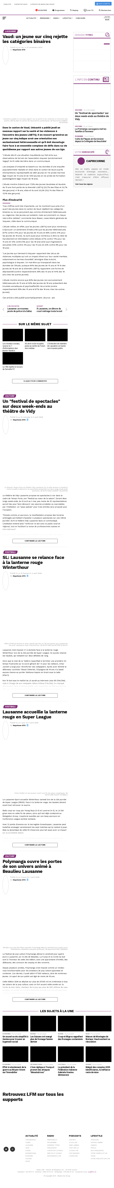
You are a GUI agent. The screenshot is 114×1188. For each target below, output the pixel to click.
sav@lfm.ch (92, 1173)
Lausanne (29, 1146)
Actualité (31, 18)
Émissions (44, 18)
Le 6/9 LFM (73, 1144)
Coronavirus (30, 1141)
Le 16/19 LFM (73, 1152)
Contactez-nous (20, 4)
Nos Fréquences (97, 1152)
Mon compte (103, 4)
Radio (56, 18)
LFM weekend (74, 1154)
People (93, 1149)
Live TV (88, 10)
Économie (29, 1157)
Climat (28, 1144)
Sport (27, 1162)
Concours (80, 18)
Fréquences (52, 1149)
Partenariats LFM (54, 1157)
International (30, 1154)
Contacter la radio (55, 1152)
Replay (74, 10)
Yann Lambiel (74, 1146)
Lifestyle (67, 18)
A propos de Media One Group (43, 4)
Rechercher (105, 10)
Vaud (27, 1149)
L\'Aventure (73, 1157)
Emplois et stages (54, 1154)
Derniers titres (53, 1146)
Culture (28, 1160)
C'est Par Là (73, 1149)
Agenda (94, 1146)
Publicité (7, 4)
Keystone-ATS (19, 50)
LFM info (72, 1141)
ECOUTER (41, 10)
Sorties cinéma (97, 1144)
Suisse (28, 1152)
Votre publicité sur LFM (100, 1160)
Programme (58, 10)
